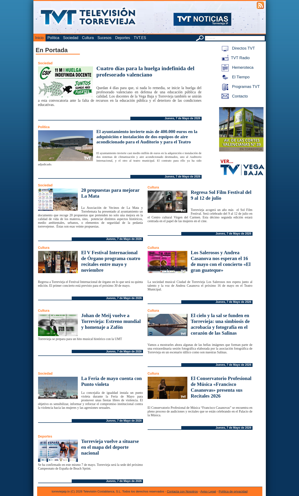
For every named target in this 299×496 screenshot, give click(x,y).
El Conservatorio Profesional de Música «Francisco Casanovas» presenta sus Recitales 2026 (221, 387)
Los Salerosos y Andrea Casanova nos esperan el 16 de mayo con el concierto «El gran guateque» (221, 261)
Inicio (39, 38)
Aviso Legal (208, 491)
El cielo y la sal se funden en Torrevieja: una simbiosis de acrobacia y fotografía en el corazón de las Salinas (220, 324)
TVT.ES (140, 38)
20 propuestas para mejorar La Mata (110, 193)
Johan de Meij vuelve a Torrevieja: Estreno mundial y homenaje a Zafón (111, 321)
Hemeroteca (237, 67)
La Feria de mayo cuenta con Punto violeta (111, 381)
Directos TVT (237, 48)
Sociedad (70, 38)
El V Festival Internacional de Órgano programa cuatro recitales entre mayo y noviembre (110, 261)
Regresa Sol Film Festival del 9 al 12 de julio (221, 195)
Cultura (88, 38)
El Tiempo (235, 77)
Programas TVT (240, 86)
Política (53, 38)
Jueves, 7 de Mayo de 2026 (182, 118)
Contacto (234, 96)
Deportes (122, 38)
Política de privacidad (233, 491)
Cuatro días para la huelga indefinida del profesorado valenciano (145, 71)
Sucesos (104, 38)
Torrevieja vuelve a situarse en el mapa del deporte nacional (110, 447)
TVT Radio (235, 58)
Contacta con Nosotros (182, 491)
